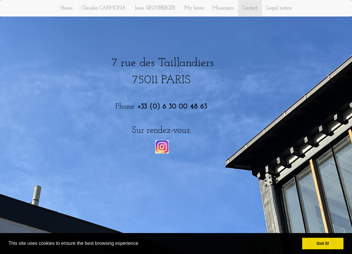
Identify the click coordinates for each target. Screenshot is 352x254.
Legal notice (279, 8)
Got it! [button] (323, 243)
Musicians (222, 8)
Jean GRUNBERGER (155, 8)
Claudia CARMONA (104, 8)
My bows (193, 8)
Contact (249, 8)
